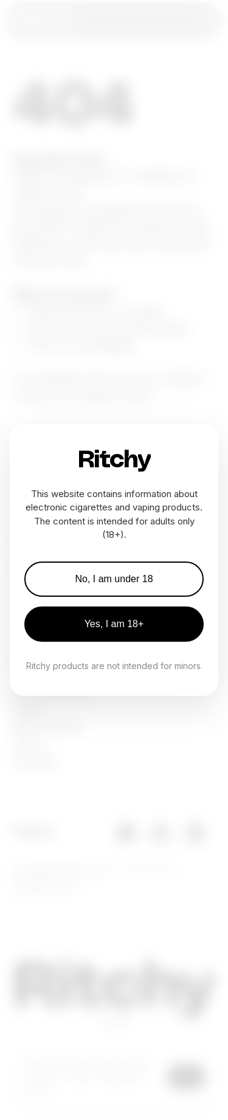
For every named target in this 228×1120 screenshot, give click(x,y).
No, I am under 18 (114, 579)
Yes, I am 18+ (114, 624)
